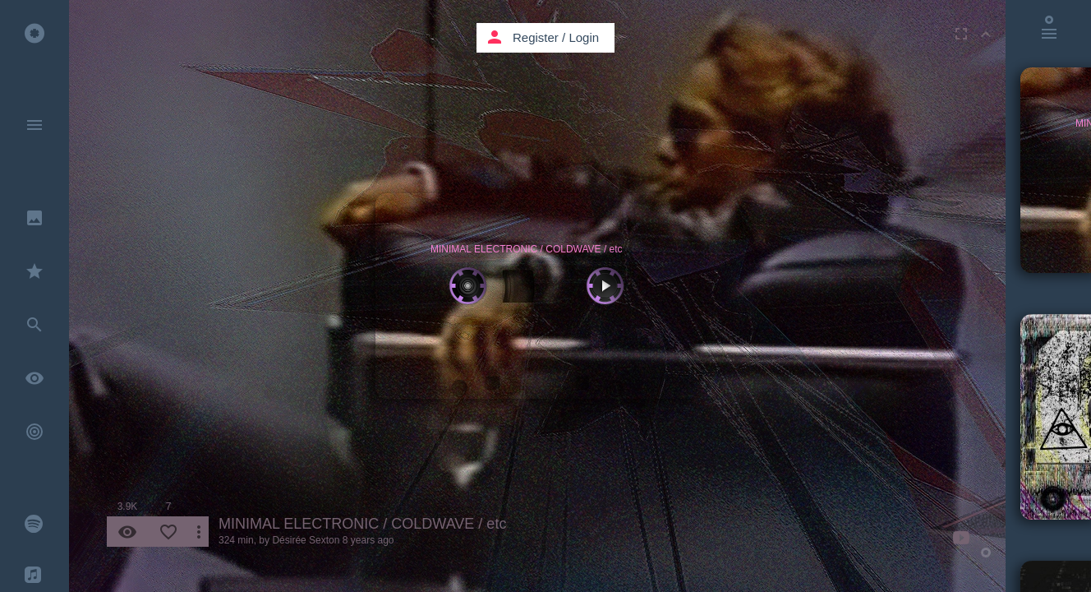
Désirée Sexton (305, 540)
